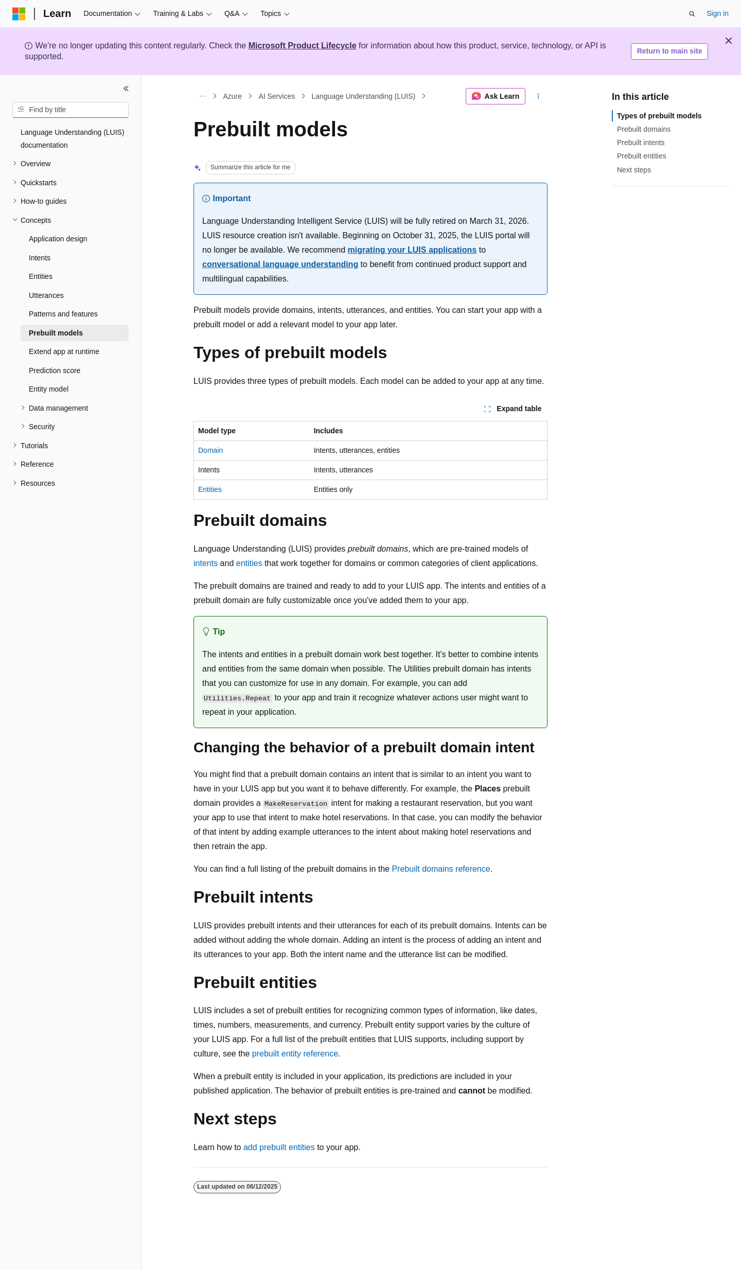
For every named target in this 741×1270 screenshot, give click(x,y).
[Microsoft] (19, 14)
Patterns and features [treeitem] (63, 314)
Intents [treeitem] (39, 258)
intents (205, 563)
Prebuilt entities (641, 156)
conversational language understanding (280, 264)
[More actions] (539, 96)
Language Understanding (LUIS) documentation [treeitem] (73, 138)
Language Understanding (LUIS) (363, 96)
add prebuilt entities (279, 1147)
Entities (210, 489)
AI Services (276, 96)
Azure (232, 96)
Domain (210, 450)
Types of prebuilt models (659, 116)
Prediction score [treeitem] (54, 370)
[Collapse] (126, 88)
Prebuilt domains (644, 129)
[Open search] (692, 14)
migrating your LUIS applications (412, 249)
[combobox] (70, 110)
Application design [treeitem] (58, 239)
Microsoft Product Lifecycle (303, 45)
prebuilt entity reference (295, 1053)
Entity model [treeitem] (48, 389)
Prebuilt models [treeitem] (56, 333)
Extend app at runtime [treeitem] (64, 351)
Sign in (718, 13)
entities (249, 563)
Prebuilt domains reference (441, 869)
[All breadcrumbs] (202, 96)
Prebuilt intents (641, 142)
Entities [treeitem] (40, 276)
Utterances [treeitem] (46, 295)
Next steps (634, 170)
